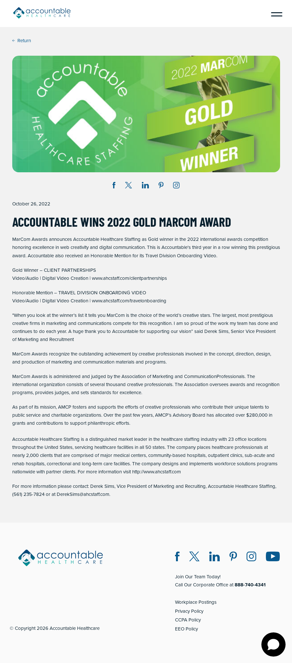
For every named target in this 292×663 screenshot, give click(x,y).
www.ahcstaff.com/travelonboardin (127, 300)
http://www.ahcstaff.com (156, 471)
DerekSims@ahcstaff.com (83, 494)
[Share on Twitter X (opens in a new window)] (128, 186)
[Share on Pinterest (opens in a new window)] (161, 186)
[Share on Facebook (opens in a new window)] (114, 186)
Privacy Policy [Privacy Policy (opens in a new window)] (189, 611)
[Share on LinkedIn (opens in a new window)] (145, 186)
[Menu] (274, 13)
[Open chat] (273, 644)
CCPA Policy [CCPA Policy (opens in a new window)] (188, 619)
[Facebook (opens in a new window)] (177, 558)
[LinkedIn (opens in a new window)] (214, 558)
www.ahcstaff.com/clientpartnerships (129, 278)
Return (21, 40)
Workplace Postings (196, 602)
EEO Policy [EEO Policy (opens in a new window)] (186, 628)
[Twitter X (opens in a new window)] (194, 558)
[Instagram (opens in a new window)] (176, 186)
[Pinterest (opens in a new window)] (233, 558)
